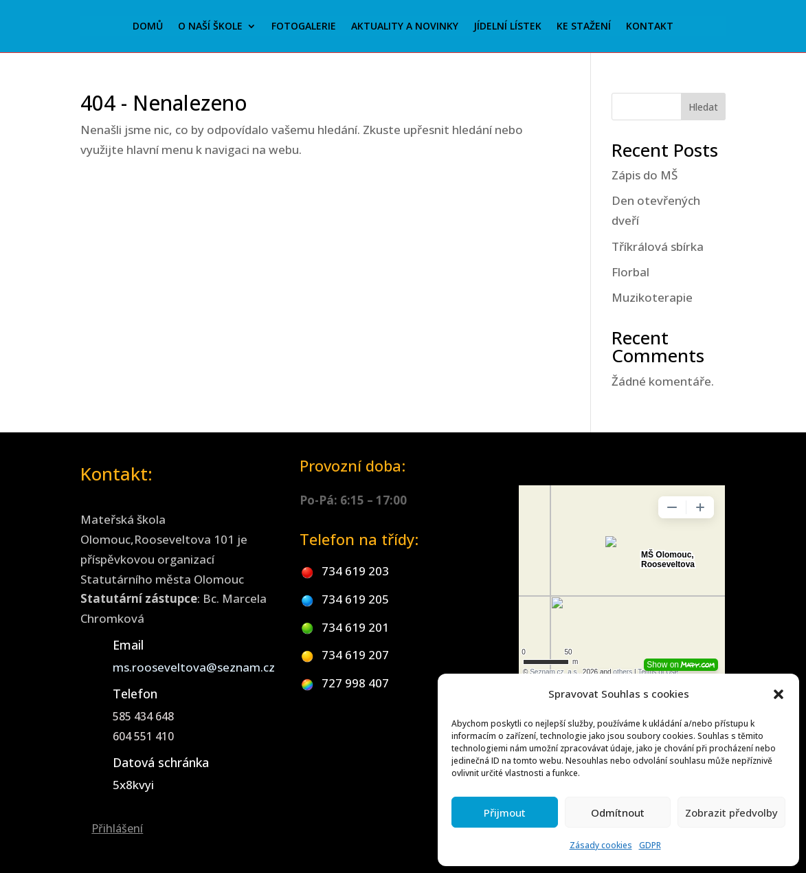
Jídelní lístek (507, 26)
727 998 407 (355, 683)
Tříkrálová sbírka (658, 246)
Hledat (703, 106)
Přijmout (505, 812)
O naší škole (210, 26)
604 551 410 (143, 736)
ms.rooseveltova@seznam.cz (194, 667)
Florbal (630, 272)
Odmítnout (618, 812)
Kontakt (649, 26)
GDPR (650, 845)
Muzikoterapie (652, 297)
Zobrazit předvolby (731, 812)
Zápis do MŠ (645, 175)
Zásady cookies (601, 845)
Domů (148, 26)
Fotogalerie (303, 26)
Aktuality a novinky (404, 26)
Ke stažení (584, 26)
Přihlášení (117, 828)
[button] (778, 694)
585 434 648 (143, 716)
